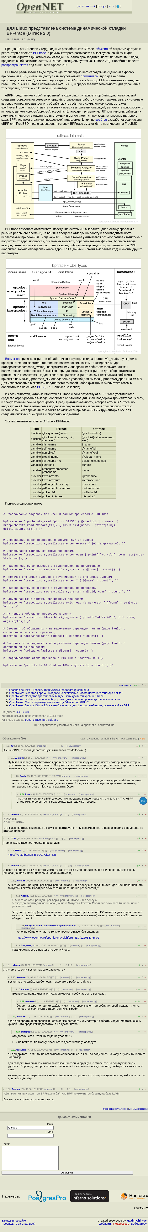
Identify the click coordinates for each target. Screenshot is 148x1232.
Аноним (19, 758)
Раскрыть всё (129, 738)
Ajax (82, 738)
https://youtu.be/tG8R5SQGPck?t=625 (32, 854)
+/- (117, 738)
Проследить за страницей (18, 1228)
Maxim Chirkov (137, 1225)
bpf (44, 719)
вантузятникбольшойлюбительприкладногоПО (50, 925)
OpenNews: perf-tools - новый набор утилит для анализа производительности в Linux (64, 699)
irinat (27, 794)
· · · (57, 746)
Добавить (105, 1228)
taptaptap (26, 1032)
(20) (23, 738)
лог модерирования (138, 1109)
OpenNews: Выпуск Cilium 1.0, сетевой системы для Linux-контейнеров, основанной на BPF (69, 705)
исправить (125, 685)
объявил (102, 49)
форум (102, 6)
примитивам (89, 76)
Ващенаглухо (28, 945)
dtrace (37, 719)
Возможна (12, 358)
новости (83, 6)
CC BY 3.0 (22, 712)
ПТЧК (13, 838)
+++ (92, 6)
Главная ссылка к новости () (49, 689)
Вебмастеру (139, 1228)
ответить (41, 746)
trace (28, 719)
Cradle (23, 776)
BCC (40, 387)
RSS (142, 738)
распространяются (14, 65)
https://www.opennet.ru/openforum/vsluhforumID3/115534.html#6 (58, 937)
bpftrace (53, 719)
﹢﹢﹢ (50, 746)
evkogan (16, 965)
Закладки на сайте (14, 1225)
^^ (51, 758)
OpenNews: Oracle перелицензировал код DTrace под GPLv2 (49, 702)
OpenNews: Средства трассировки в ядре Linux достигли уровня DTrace (56, 696)
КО (12, 746)
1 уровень (93, 738)
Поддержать (121, 1228)
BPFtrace (39, 53)
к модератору (74, 746)
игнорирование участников (115, 1109)
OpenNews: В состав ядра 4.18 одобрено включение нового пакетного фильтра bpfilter (65, 693)
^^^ (54, 758)
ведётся (101, 119)
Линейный (107, 738)
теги (111, 6)
